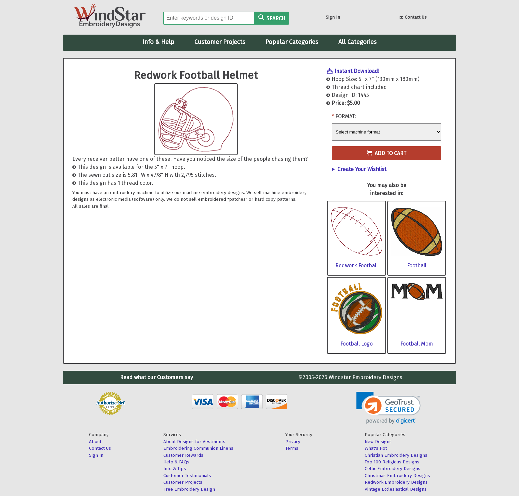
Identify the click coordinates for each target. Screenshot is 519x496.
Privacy (292, 441)
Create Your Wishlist (361, 169)
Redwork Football (356, 265)
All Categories (357, 42)
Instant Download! (356, 71)
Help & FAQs (176, 462)
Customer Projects (219, 42)
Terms (291, 448)
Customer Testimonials (187, 475)
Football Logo (356, 344)
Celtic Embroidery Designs (392, 468)
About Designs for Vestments (194, 441)
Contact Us (413, 18)
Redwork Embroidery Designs (396, 482)
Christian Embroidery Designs (396, 455)
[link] (388, 408)
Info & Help (158, 42)
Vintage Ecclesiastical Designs (396, 489)
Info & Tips (174, 468)
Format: (345, 116)
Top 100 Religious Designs (392, 462)
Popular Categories (291, 42)
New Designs (378, 441)
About (95, 441)
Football (416, 265)
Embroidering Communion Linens (198, 448)
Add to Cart (386, 153)
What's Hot (376, 448)
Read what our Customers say (156, 377)
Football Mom (416, 344)
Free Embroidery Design (189, 489)
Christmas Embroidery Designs (397, 475)
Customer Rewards (183, 455)
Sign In (333, 17)
